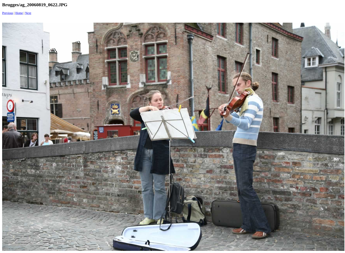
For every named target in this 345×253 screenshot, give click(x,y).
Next (28, 13)
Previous (7, 13)
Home (19, 13)
